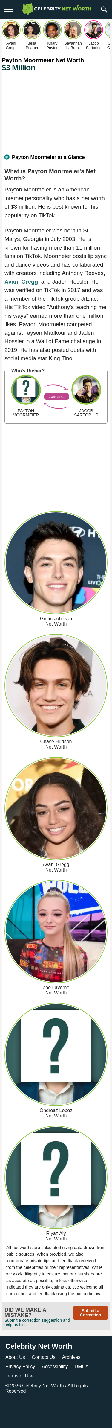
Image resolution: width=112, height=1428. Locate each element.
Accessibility (55, 1366)
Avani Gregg (21, 282)
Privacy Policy (20, 1366)
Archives (71, 1357)
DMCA (82, 1366)
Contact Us (43, 1357)
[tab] (56, 159)
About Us (15, 1357)
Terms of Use (19, 1375)
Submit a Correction (90, 1312)
